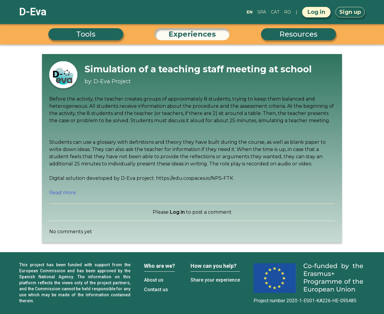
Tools (85, 34)
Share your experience (215, 280)
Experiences (192, 34)
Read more (62, 192)
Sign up (350, 12)
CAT (275, 12)
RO (287, 12)
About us (154, 280)
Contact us (156, 289)
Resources (298, 34)
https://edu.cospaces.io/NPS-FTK (194, 178)
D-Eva (32, 12)
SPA (261, 12)
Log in (316, 12)
